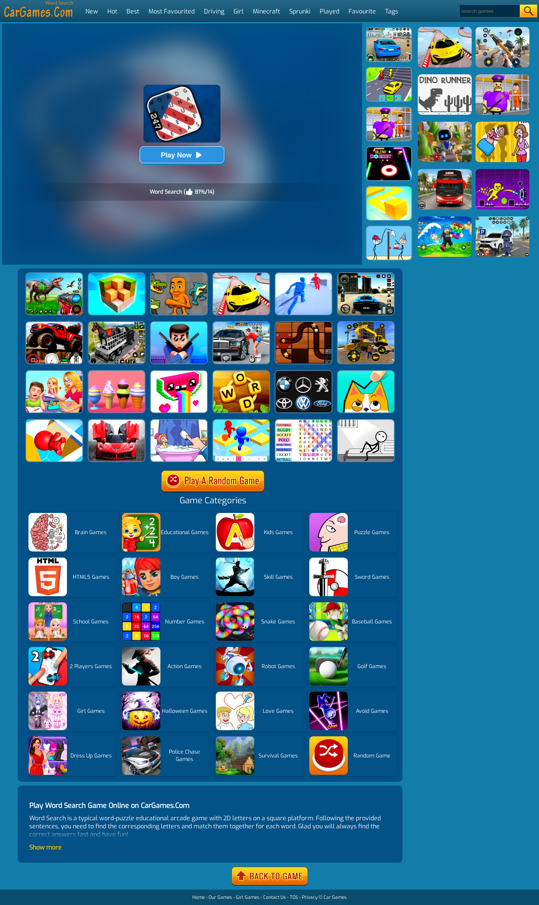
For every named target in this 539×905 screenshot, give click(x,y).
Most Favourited (172, 11)
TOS (294, 897)
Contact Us (274, 897)
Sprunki (299, 11)
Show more (45, 847)
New (91, 11)
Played (329, 11)
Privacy (309, 897)
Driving (214, 11)
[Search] (489, 11)
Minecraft (266, 11)
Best (133, 11)
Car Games (335, 897)
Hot (112, 11)
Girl (239, 11)
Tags (391, 11)
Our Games (220, 897)
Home (198, 897)
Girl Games (247, 897)
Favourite (362, 11)
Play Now (182, 155)
